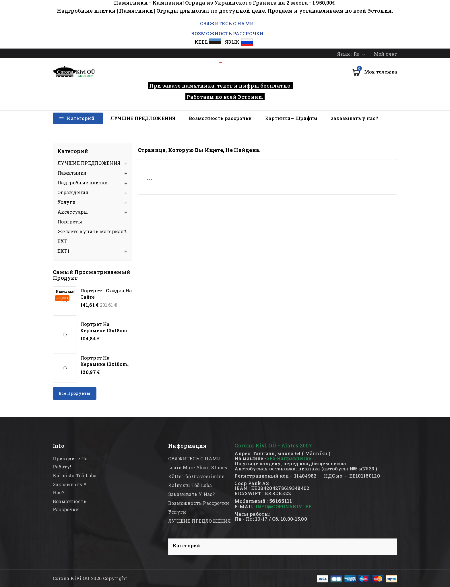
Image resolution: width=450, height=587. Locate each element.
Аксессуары (72, 212)
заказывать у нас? (354, 118)
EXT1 (63, 251)
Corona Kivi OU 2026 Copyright (90, 578)
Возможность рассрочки (220, 118)
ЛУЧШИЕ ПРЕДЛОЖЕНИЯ (142, 118)
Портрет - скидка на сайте (106, 293)
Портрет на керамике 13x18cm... (105, 327)
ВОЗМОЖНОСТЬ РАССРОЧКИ (227, 33)
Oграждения (72, 192)
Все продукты (75, 393)
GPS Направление (288, 458)
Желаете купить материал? (91, 231)
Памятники (72, 173)
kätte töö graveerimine (196, 476)
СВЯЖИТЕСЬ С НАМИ (226, 23)
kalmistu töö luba (74, 475)
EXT (62, 241)
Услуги (66, 202)
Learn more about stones (197, 467)
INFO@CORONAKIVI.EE (284, 506)
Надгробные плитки (82, 182)
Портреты (69, 222)
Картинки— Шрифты (291, 118)
